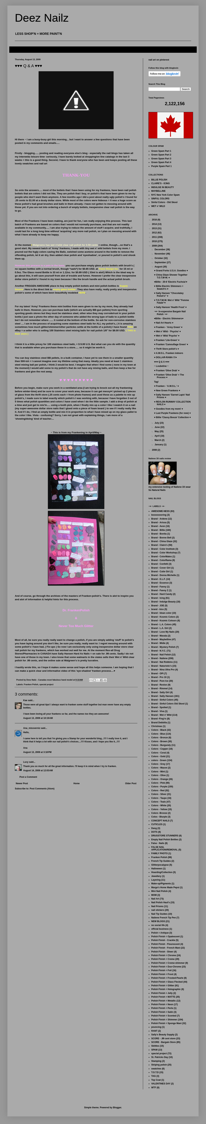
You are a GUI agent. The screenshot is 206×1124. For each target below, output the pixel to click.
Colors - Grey (158, 764)
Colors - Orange (159, 779)
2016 (155, 219)
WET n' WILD (158, 206)
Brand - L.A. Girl (159, 628)
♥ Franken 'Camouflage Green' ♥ (171, 344)
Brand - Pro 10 (158, 677)
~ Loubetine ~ (161, 366)
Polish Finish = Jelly (162, 993)
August (159, 266)
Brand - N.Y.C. (158, 650)
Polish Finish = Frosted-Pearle (167, 978)
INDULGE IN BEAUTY (162, 187)
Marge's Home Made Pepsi (165, 887)
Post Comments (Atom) (42, 788)
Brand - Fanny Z (159, 590)
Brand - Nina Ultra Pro (162, 669)
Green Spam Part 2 (161, 154)
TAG (153, 1076)
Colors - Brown (159, 741)
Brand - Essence (160, 583)
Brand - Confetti (159, 564)
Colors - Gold (158, 756)
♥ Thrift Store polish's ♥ (166, 349)
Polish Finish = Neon (162, 1004)
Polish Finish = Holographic (166, 989)
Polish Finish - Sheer (162, 951)
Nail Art (155, 898)
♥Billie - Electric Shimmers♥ (168, 318)
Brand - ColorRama (161, 560)
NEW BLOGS (158, 921)
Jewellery (156, 876)
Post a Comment (28, 777)
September (161, 262)
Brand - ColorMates (161, 556)
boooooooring (158, 515)
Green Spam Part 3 (161, 158)
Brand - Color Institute (163, 549)
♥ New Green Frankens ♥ (167, 390)
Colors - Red (157, 790)
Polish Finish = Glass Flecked (167, 982)
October (159, 258)
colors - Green (158, 760)
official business (160, 929)
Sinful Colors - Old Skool (164, 202)
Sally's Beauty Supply (162, 1034)
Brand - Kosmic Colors (163, 617)
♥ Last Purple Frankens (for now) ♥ (172, 413)
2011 (155, 237)
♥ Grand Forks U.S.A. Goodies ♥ (171, 270)
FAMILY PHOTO (159, 853)
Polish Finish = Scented (163, 1015)
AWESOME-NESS (160, 511)
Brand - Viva (157, 711)
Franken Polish (31, 684)
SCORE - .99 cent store (163, 1038)
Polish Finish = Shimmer (164, 1019)
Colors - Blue (158, 734)
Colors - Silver (158, 794)
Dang (154, 828)
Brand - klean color (161, 613)
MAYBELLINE (158, 191)
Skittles (155, 1046)
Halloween (156, 868)
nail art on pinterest (158, 59)
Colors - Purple (159, 786)
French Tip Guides (161, 861)
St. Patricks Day (159, 1057)
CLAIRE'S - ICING (160, 183)
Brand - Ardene (159, 518)
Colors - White (158, 805)
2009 (155, 245)
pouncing (156, 1027)
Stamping (156, 1061)
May (157, 431)
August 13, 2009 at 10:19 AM (38, 718)
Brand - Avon (158, 526)
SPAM (154, 1049)
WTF (153, 1087)
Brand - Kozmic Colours (164, 620)
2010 (155, 241)
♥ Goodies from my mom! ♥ (168, 409)
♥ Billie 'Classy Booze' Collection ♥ (172, 417)
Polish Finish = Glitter (162, 985)
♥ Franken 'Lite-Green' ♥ (166, 340)
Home (76, 783)
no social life (158, 925)
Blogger (117, 1107)
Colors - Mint (158, 771)
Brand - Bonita (159, 533)
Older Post (130, 783)
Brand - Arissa (158, 522)
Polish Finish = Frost (162, 974)
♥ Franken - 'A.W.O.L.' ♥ (166, 386)
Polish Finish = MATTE (163, 997)
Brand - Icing (158, 598)
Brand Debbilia (159, 722)
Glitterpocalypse (160, 865)
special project (46, 684)
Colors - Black (158, 730)
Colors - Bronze (159, 737)
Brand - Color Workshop (164, 552)
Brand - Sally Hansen (162, 696)
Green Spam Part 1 (161, 151)
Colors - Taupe (159, 798)
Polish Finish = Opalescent (165, 936)
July (157, 423)
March (158, 440)
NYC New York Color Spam (165, 195)
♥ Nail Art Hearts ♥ (163, 322)
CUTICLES (156, 824)
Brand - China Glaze (161, 541)
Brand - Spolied (159, 707)
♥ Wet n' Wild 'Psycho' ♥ (166, 335)
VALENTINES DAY (160, 1083)
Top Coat (156, 1080)
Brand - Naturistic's (161, 666)
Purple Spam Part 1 (161, 166)
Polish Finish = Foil (161, 970)
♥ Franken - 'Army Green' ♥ (168, 327)
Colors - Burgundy (161, 745)
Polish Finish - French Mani (165, 948)
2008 (155, 450)
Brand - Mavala (159, 635)
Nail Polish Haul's (160, 902)
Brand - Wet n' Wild (161, 715)
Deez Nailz (42, 18)
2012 (155, 232)
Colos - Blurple (159, 816)
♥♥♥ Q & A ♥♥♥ (161, 362)
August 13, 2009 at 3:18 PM (37, 752)
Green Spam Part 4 (161, 162)
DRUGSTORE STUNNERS (164, 835)
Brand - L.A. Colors (161, 624)
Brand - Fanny (158, 586)
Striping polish (159, 1064)
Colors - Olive (158, 775)
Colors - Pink (158, 783)
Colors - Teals (158, 801)
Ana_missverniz (31, 728)
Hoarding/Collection (161, 872)
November (160, 253)
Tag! (156, 382)
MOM (154, 895)
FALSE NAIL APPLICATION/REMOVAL (164, 848)
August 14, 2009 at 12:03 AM (38, 770)
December (160, 249)
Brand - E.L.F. (158, 579)
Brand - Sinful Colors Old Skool (167, 703)
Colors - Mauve (159, 767)
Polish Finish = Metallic (163, 1000)
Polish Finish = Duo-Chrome (166, 966)
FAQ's (15, 49)
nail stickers (157, 910)
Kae (25, 700)
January (159, 444)
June (157, 427)
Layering (156, 880)
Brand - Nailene (159, 658)
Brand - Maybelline (161, 639)
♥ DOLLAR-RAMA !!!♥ (165, 357)
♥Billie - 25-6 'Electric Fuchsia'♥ (170, 282)
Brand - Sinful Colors (162, 699)
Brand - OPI (157, 673)
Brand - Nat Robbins (162, 662)
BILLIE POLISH (159, 179)
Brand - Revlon (159, 685)
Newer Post (22, 783)
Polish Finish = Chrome (163, 955)
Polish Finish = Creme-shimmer (168, 963)
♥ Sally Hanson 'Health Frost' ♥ (170, 307)
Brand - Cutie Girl (160, 571)
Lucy (25, 762)
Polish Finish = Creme (163, 959)
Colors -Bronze (159, 813)
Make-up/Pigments (161, 883)
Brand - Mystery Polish (163, 647)
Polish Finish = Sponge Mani (166, 1023)
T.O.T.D (155, 1072)
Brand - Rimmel (159, 688)
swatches (156, 1068)
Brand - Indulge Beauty (163, 601)
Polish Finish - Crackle (163, 940)
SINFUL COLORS (160, 198)
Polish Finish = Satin (162, 1012)
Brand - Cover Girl (160, 568)
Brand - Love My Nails (162, 632)
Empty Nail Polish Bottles (164, 839)
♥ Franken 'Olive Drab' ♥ (166, 370)
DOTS (154, 832)
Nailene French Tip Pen (163, 917)
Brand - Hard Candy (161, 594)
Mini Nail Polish (159, 891)
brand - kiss (157, 609)
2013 (155, 228)
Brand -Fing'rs (158, 718)
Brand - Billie (158, 530)
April (157, 436)
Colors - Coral (158, 752)
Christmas (156, 726)
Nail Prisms (157, 906)
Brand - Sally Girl (160, 692)
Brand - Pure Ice (159, 681)
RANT (154, 1031)
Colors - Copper (159, 749)
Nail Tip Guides (159, 914)
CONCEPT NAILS (160, 820)
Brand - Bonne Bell (161, 537)
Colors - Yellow (159, 809)
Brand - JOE (157, 605)
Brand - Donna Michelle (163, 575)
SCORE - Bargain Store (163, 1042)
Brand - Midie (158, 643)
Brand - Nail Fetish (161, 654)
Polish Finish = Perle (162, 1008)
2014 (155, 224)
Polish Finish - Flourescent (165, 944)
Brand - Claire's (159, 545)
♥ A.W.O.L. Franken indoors (168, 353)
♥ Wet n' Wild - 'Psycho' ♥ (167, 331)
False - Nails (157, 843)
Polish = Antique (160, 933)
